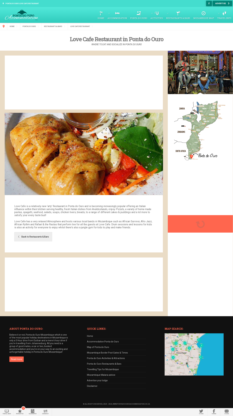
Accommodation (117, 18)
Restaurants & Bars (178, 18)
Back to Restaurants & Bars (35, 236)
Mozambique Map (203, 18)
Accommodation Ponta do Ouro (103, 341)
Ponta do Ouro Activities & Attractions (106, 358)
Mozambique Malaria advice (101, 375)
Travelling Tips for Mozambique (103, 369)
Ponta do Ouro (138, 18)
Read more (16, 359)
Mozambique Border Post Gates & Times (107, 352)
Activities (156, 18)
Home (101, 18)
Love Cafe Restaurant (80, 26)
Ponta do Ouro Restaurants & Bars (104, 364)
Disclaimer (92, 386)
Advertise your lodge (97, 380)
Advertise (220, 3)
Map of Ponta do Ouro (98, 347)
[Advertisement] (84, 82)
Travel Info (224, 18)
